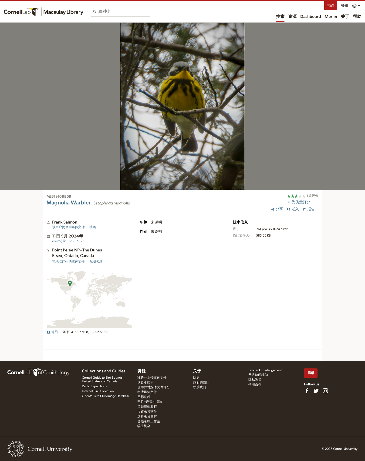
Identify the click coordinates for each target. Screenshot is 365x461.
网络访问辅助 (258, 375)
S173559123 (68, 241)
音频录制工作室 (148, 421)
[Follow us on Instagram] (325, 391)
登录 (344, 5)
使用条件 (254, 384)
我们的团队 (201, 382)
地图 (52, 332)
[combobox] (124, 11)
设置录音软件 (147, 411)
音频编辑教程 (147, 406)
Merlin (331, 17)
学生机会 (143, 426)
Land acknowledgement (265, 370)
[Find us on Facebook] (307, 391)
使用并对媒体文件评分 (153, 387)
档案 (92, 227)
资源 (292, 17)
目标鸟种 (143, 397)
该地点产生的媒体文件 (68, 261)
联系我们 (199, 387)
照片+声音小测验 (149, 402)
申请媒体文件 (147, 392)
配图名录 (95, 261)
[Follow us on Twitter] (316, 391)
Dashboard (310, 17)
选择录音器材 (147, 416)
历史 (196, 377)
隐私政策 (254, 379)
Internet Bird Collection (98, 391)
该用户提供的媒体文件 (68, 227)
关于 (345, 17)
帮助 (357, 17)
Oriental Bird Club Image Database (106, 396)
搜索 (280, 17)
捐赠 (331, 5)
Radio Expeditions (94, 386)
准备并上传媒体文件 (152, 377)
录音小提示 (145, 382)
